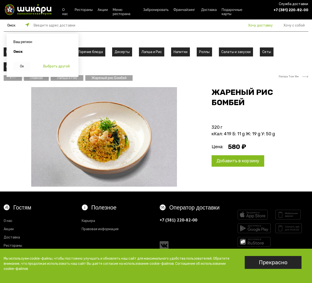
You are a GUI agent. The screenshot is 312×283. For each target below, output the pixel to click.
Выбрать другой (56, 66)
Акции (103, 10)
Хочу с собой (294, 25)
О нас (65, 11)
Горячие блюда (91, 52)
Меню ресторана (121, 11)
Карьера (88, 221)
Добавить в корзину (237, 161)
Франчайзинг (184, 10)
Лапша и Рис (151, 52)
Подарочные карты (232, 11)
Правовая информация (100, 229)
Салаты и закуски (236, 52)
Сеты (266, 52)
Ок (22, 66)
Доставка (209, 10)
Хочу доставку (260, 25)
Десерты (122, 52)
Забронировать (155, 10)
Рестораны (84, 10)
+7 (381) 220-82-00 (290, 10)
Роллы (204, 52)
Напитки (180, 52)
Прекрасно (273, 262)
